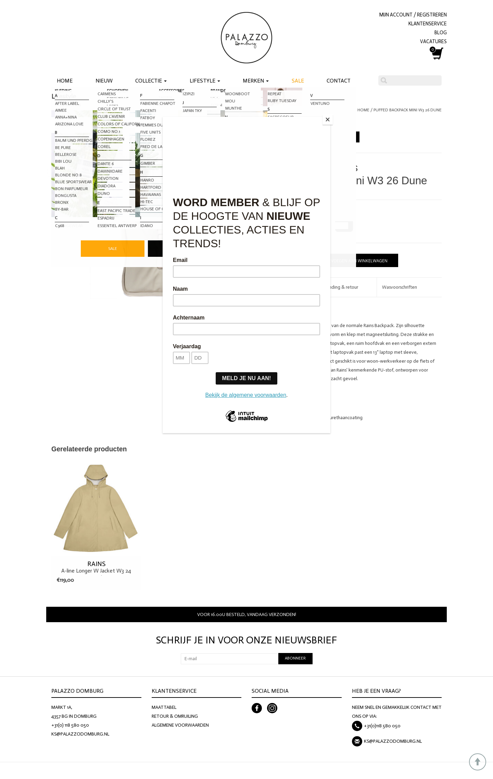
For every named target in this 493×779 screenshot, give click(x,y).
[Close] (329, 118)
